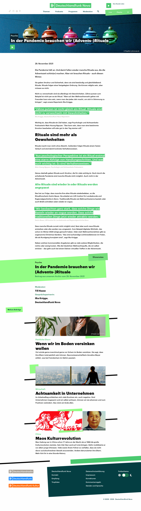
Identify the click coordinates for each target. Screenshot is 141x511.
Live (110, 12)
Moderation (88, 11)
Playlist (119, 12)
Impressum (90, 475)
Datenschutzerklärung (95, 471)
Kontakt (55, 475)
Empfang (55, 478)
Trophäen (56, 482)
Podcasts (59, 11)
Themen (46, 11)
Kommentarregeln (93, 482)
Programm (73, 11)
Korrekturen (91, 478)
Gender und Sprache (94, 486)
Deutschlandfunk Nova (61, 471)
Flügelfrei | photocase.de (132, 51)
